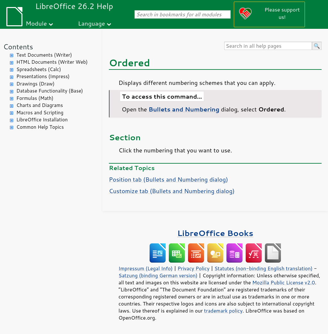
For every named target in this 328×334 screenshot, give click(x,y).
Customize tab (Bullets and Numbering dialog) (171, 191)
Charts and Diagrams (39, 105)
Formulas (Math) (34, 98)
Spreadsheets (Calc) (38, 69)
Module (36, 23)
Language (91, 23)
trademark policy (223, 310)
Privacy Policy (193, 268)
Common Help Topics (40, 127)
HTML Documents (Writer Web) (52, 62)
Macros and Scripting (39, 112)
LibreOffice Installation (42, 119)
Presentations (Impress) (43, 76)
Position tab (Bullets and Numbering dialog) (168, 179)
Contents (18, 47)
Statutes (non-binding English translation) (263, 268)
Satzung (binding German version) (158, 275)
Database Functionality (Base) (49, 90)
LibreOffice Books (215, 233)
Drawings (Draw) (35, 83)
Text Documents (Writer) (44, 55)
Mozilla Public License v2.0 (283, 282)
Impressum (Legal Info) (146, 268)
